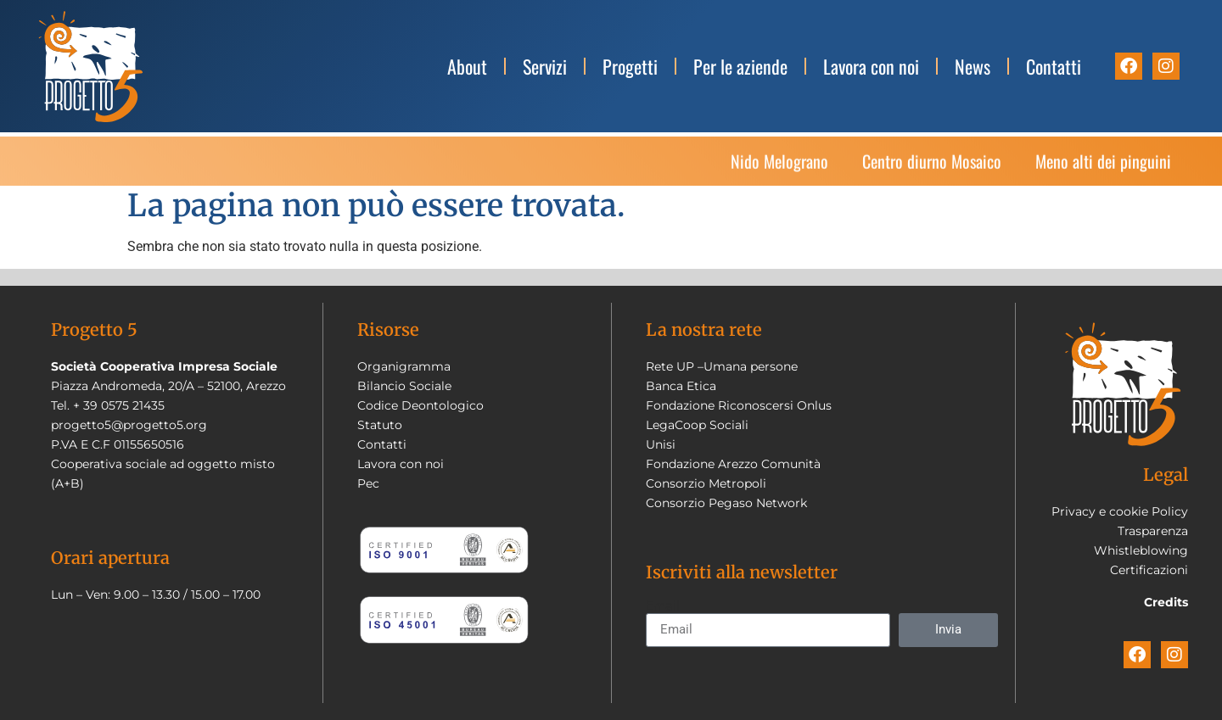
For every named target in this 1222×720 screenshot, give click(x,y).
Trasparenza (1153, 531)
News (972, 66)
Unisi (660, 444)
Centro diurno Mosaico (931, 170)
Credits (1166, 602)
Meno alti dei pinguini (1103, 170)
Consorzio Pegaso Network (726, 503)
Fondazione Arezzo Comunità (733, 464)
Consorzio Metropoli (706, 483)
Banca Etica (681, 385)
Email (663, 606)
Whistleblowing (1141, 550)
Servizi (545, 66)
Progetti (630, 66)
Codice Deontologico (420, 405)
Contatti (1053, 66)
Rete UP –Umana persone (722, 366)
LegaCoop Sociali (697, 425)
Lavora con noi (871, 66)
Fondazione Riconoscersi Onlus (739, 405)
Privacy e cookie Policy (1119, 511)
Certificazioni (1149, 570)
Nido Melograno (779, 170)
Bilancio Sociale (404, 385)
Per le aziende (740, 66)
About (467, 66)
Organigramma (404, 366)
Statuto (379, 425)
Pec (368, 483)
